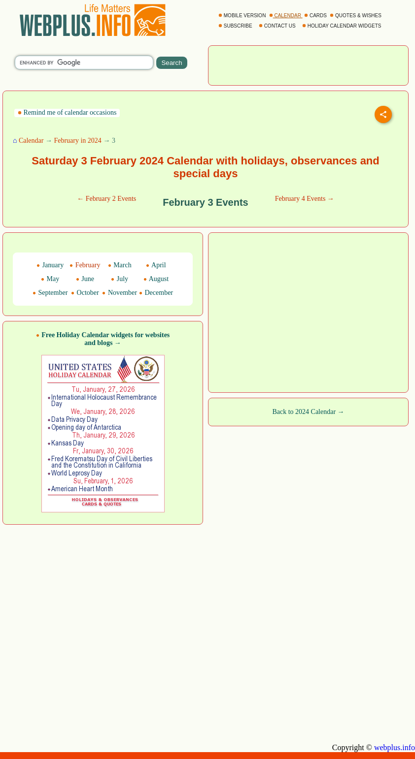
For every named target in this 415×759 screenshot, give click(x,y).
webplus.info (394, 747)
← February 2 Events (106, 198)
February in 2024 (77, 140)
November (119, 292)
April (156, 265)
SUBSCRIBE (235, 26)
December (156, 292)
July (119, 279)
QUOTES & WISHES (356, 15)
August (156, 279)
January (50, 265)
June (85, 279)
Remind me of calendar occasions (67, 112)
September (50, 292)
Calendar (31, 140)
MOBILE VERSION (242, 15)
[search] (84, 62)
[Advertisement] (208, 648)
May (50, 279)
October (85, 292)
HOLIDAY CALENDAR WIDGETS (342, 26)
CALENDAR (286, 15)
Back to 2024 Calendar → (308, 411)
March (120, 265)
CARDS (316, 15)
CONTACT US (278, 26)
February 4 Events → (304, 198)
